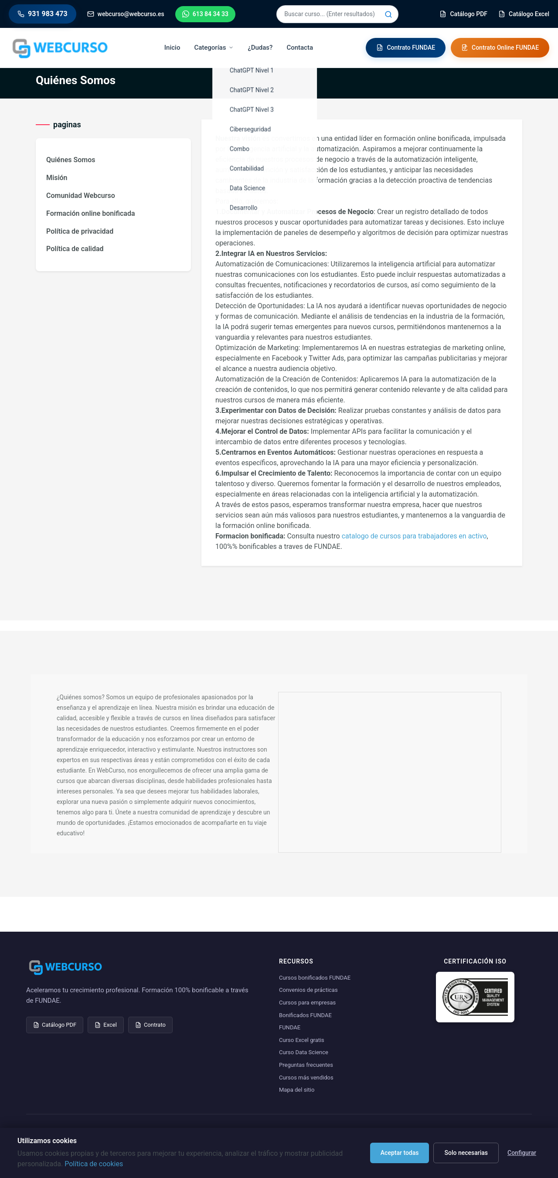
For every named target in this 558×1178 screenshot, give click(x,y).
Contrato (150, 1024)
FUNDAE (289, 1027)
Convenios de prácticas (308, 990)
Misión (57, 178)
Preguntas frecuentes (306, 1065)
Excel (106, 1024)
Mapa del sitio (296, 1089)
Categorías (214, 47)
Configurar (521, 1152)
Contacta (299, 47)
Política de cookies (94, 1164)
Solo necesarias (466, 1152)
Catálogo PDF (54, 1024)
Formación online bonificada (90, 213)
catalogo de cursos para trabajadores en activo (414, 536)
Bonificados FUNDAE (305, 1015)
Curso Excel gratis (301, 1040)
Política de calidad (75, 249)
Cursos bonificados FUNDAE (314, 977)
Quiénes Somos (70, 160)
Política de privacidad (79, 231)
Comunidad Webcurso (80, 195)
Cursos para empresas (307, 1002)
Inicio (172, 47)
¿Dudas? (260, 47)
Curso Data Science (303, 1052)
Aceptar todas (400, 1152)
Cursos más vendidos (306, 1077)
